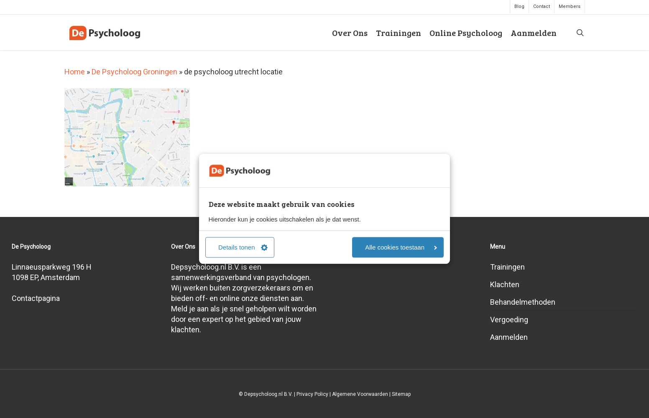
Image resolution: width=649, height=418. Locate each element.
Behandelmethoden (522, 302)
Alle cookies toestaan (401, 247)
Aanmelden (509, 337)
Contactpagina (36, 298)
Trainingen (507, 267)
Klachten (504, 284)
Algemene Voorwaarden (360, 394)
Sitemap (401, 394)
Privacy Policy (312, 394)
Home (74, 71)
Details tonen (243, 247)
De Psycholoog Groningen (134, 71)
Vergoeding (509, 319)
